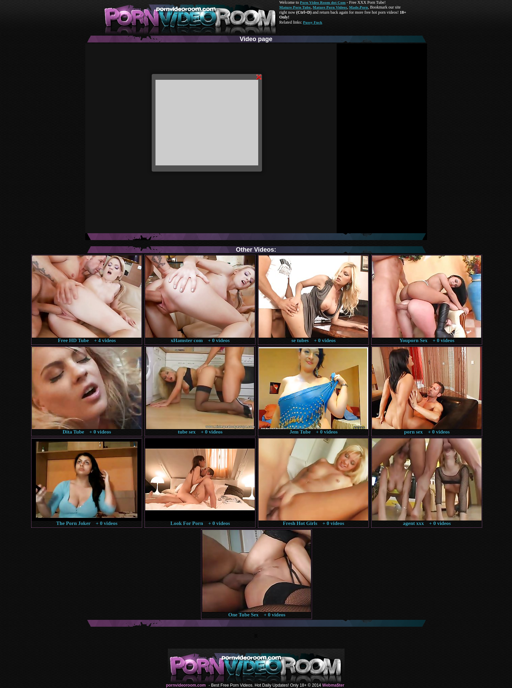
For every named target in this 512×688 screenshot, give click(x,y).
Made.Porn (358, 7)
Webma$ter (333, 685)
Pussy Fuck (312, 22)
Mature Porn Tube (295, 7)
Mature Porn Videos (330, 7)
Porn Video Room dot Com (323, 2)
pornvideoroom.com (186, 685)
